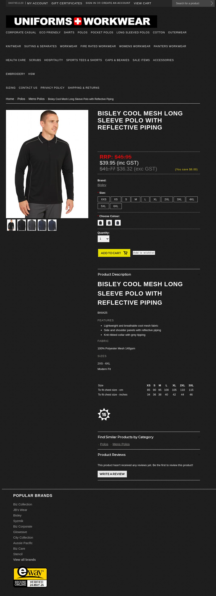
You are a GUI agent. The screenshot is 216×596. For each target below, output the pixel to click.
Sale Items (141, 60)
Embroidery (15, 74)
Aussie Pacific (23, 543)
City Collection (23, 537)
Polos (83, 32)
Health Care (16, 60)
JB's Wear (20, 510)
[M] (135, 199)
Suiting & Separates (40, 46)
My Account (37, 3)
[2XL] (167, 199)
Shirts (69, 32)
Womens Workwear (135, 46)
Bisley (102, 185)
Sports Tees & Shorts (84, 60)
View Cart (142, 3)
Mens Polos (37, 99)
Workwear (68, 46)
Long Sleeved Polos (133, 32)
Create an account (115, 3)
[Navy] (119, 221)
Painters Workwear (170, 46)
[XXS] (104, 199)
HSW (31, 74)
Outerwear (177, 32)
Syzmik (18, 521)
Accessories (163, 60)
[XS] (116, 199)
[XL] (155, 199)
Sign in (91, 3)
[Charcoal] (110, 221)
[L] (145, 199)
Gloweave (20, 532)
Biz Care (19, 548)
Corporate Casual (21, 32)
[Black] (102, 221)
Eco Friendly (50, 32)
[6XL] (116, 206)
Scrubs (35, 60)
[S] (126, 199)
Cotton (159, 32)
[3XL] (179, 199)
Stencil (18, 554)
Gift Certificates (66, 3)
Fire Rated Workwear (98, 46)
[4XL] (192, 199)
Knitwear (13, 46)
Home (10, 99)
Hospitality (53, 60)
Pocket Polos (102, 32)
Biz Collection (22, 504)
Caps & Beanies (117, 60)
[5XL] (103, 206)
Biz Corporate (22, 526)
